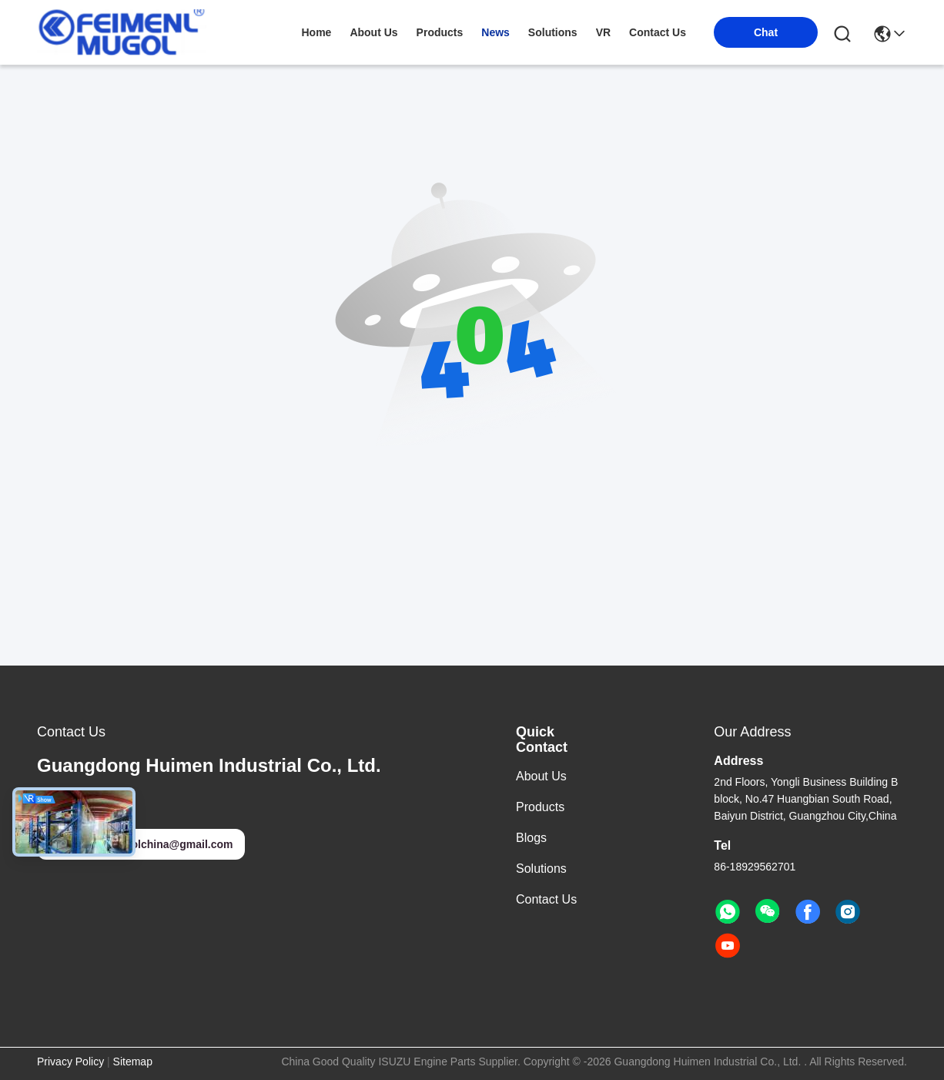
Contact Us (546, 899)
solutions (552, 32)
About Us (541, 776)
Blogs (531, 837)
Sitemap (132, 1061)
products (440, 32)
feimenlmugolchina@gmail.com (141, 844)
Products (540, 806)
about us (373, 32)
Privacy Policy (70, 1061)
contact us (657, 32)
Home (316, 32)
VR (603, 32)
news (495, 32)
